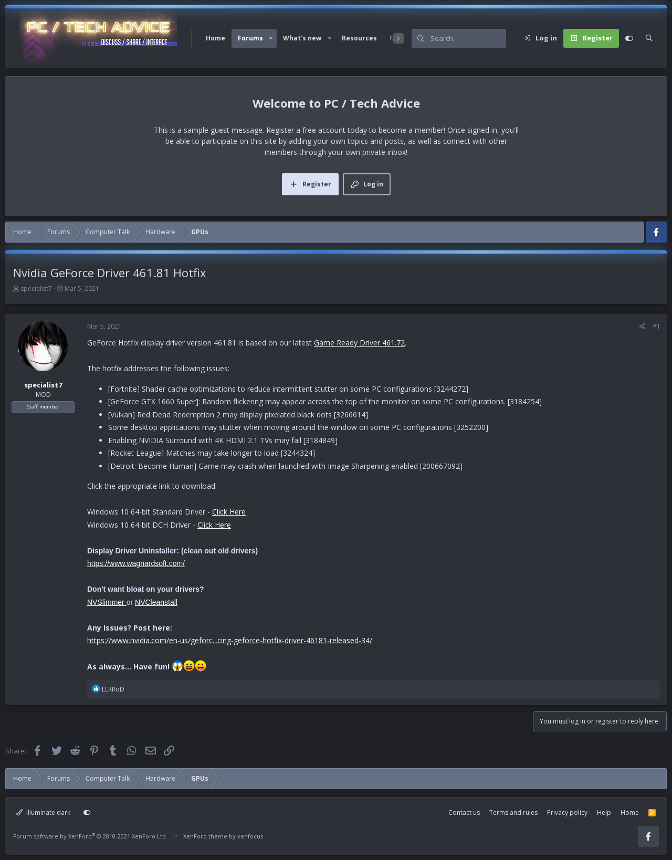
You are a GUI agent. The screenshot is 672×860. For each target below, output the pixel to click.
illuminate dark (43, 812)
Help (604, 812)
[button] (271, 38)
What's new (302, 38)
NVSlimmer (107, 602)
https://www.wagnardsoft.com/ (136, 563)
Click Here (229, 512)
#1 (656, 326)
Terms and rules (513, 812)
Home (215, 38)
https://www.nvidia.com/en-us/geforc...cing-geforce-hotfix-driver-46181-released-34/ (229, 640)
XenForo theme (205, 836)
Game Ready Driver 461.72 (359, 343)
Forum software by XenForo (90, 836)
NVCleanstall (156, 602)
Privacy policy (567, 812)
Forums (250, 38)
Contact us (464, 812)
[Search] (468, 38)
